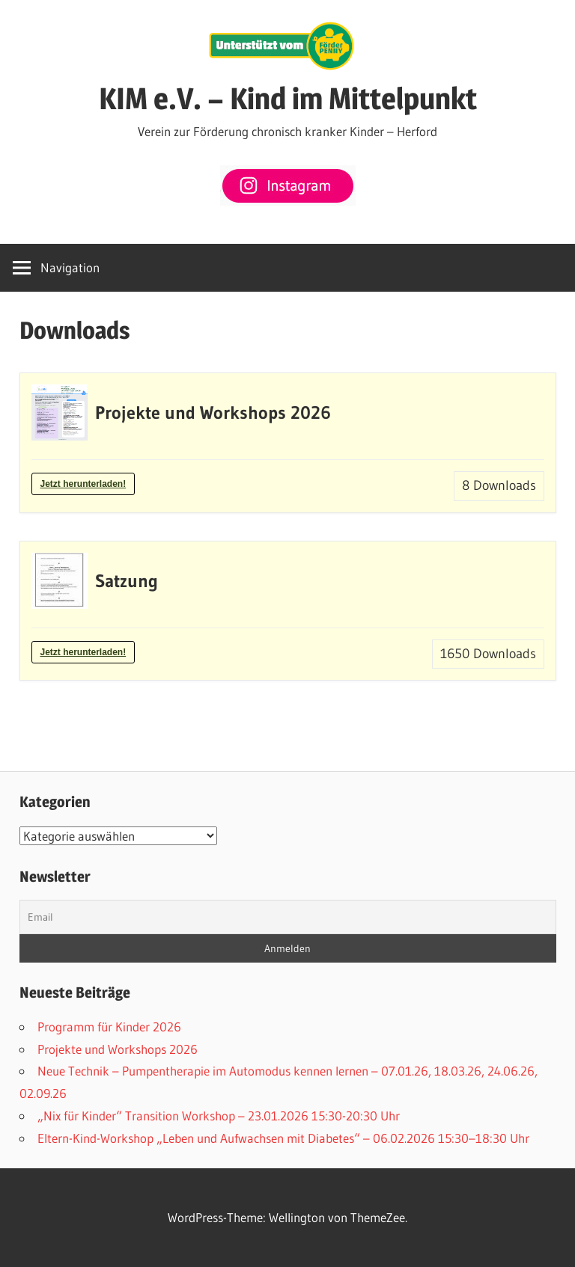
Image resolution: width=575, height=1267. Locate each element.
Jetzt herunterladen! (83, 484)
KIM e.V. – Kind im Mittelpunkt (288, 98)
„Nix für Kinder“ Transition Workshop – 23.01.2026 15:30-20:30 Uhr (218, 1115)
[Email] (287, 917)
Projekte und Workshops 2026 (117, 1049)
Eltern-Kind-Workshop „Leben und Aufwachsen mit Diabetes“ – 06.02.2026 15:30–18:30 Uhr (283, 1138)
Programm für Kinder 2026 (109, 1026)
